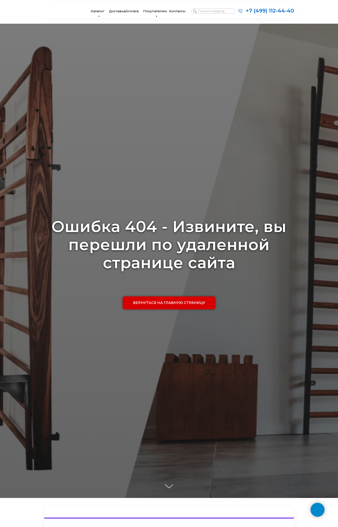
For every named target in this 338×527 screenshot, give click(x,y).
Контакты (177, 11)
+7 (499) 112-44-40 (270, 11)
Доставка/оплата (124, 11)
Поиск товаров (211, 11)
